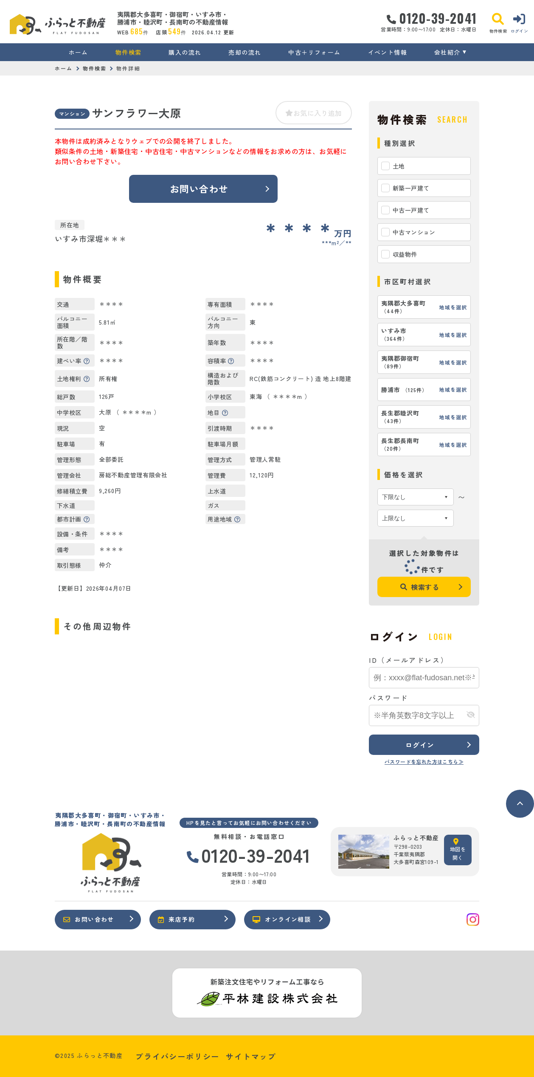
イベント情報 (387, 52)
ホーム (78, 52)
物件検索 (128, 52)
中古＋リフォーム (314, 52)
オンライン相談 (282, 919)
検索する (419, 587)
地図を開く (458, 849)
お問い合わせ (199, 188)
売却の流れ (244, 52)
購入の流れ (185, 52)
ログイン (419, 745)
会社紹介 (447, 52)
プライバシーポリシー (177, 1056)
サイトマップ (251, 1056)
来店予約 (176, 919)
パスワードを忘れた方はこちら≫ (424, 761)
